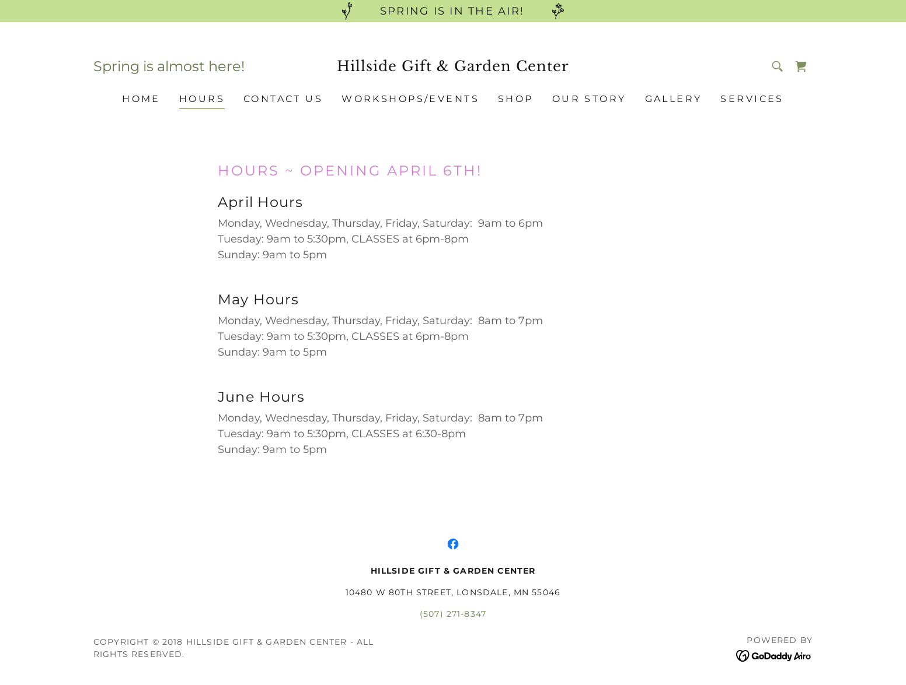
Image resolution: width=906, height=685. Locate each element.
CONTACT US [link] (283, 98)
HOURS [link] (202, 98)
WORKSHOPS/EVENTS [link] (410, 98)
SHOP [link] (516, 98)
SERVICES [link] (751, 98)
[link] (453, 67)
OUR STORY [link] (589, 98)
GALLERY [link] (673, 98)
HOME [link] (141, 98)
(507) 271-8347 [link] (453, 614)
